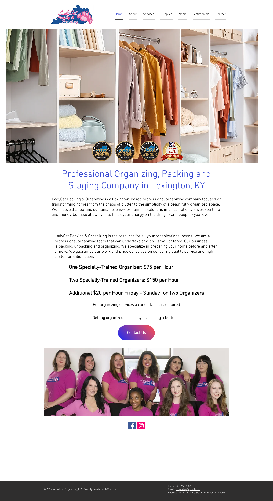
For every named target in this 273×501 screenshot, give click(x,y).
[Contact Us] (136, 332)
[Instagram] (141, 425)
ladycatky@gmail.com (188, 489)
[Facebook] (132, 425)
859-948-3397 (183, 486)
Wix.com (112, 489)
